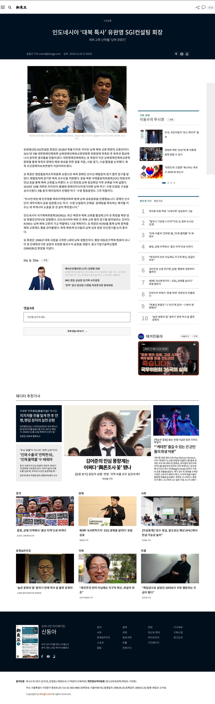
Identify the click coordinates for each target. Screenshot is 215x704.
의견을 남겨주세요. (36, 317)
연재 (150, 627)
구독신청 (178, 632)
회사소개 (30, 681)
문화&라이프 (103, 637)
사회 (99, 632)
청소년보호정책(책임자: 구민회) (121, 681)
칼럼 (99, 647)
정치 (99, 627)
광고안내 (178, 637)
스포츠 (100, 642)
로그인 (210, 8)
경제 (124, 627)
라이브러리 (153, 637)
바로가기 (185, 336)
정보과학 (127, 637)
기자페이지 (153, 642)
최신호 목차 (154, 632)
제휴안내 (62, 681)
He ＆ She (31, 260)
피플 (124, 642)
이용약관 (82, 681)
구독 (45, 260)
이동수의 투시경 (152, 119)
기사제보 (178, 627)
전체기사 (127, 647)
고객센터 (72, 681)
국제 (124, 632)
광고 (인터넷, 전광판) (46, 681)
